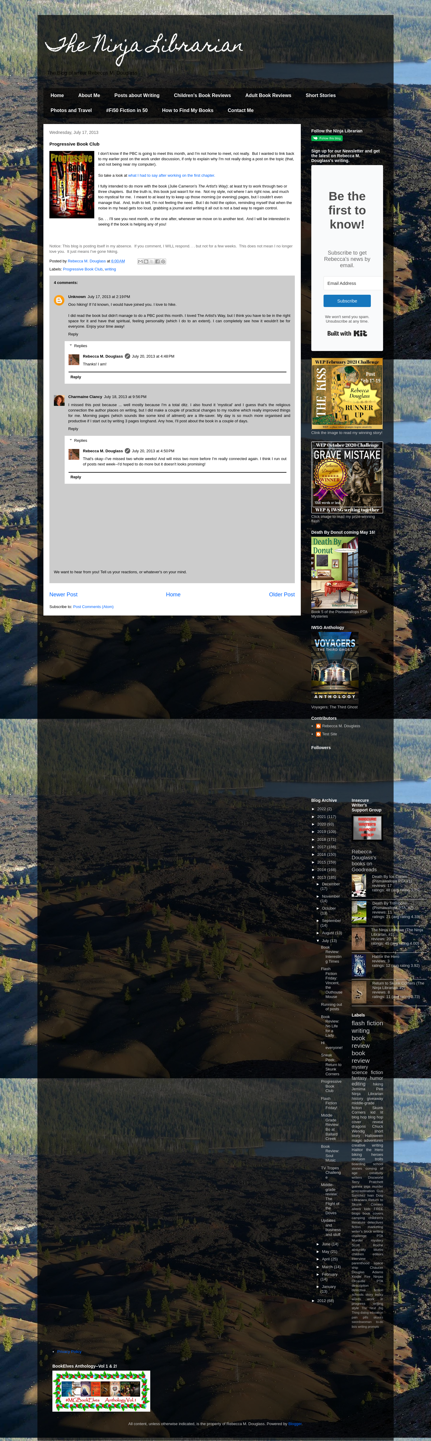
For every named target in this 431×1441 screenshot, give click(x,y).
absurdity (359, 1249)
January (329, 1286)
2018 (322, 839)
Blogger (295, 1424)
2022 (322, 809)
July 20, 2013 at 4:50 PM (153, 451)
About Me (89, 95)
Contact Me (241, 110)
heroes (377, 1154)
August (328, 933)
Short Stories (321, 95)
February (330, 1274)
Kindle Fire (361, 1276)
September (331, 920)
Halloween (374, 1135)
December (331, 884)
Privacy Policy (69, 1351)
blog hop (375, 1117)
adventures (373, 1140)
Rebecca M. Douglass (103, 356)
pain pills (360, 1317)
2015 (322, 862)
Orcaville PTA (367, 1281)
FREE (378, 1209)
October (329, 908)
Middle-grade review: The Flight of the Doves (330, 1199)
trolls (379, 1159)
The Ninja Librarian (145, 47)
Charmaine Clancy (85, 396)
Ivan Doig (375, 1195)
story (369, 1294)
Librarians (359, 1200)
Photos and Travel (71, 110)
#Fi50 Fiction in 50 (127, 110)
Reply (73, 334)
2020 (322, 824)
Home (57, 95)
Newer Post (63, 595)
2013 (322, 877)
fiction (356, 1227)
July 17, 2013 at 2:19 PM (109, 296)
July (326, 940)
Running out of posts (331, 1006)
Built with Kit (347, 333)
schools (358, 1294)
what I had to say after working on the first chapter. (171, 175)
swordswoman (361, 1322)
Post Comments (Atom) (93, 606)
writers (357, 1177)
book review (361, 1042)
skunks (378, 1317)
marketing (375, 1227)
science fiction (367, 1072)
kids (367, 1209)
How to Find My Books (188, 110)
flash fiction (367, 1023)
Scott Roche (367, 1245)
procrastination (363, 1191)
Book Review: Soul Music (330, 1153)
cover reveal (367, 1122)
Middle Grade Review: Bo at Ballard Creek (330, 1127)
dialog (364, 1312)
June (327, 1244)
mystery (360, 1067)
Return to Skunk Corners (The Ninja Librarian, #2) (398, 985)
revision (358, 1159)
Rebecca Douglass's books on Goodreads (364, 861)
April (326, 1259)
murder (377, 1186)
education (376, 1312)
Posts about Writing (137, 95)
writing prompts (368, 1326)
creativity (376, 1173)
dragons (359, 1126)
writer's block (362, 1231)
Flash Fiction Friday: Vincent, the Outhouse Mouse (331, 983)
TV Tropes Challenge (331, 1173)
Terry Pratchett (367, 1182)
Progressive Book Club (83, 269)
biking (357, 1154)
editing (358, 1083)
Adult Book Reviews (268, 95)
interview (358, 1258)
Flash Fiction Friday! (329, 1103)
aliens (356, 1209)
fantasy (359, 1078)
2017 (322, 847)
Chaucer (376, 1267)
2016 (322, 854)
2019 (322, 831)
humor (376, 1078)
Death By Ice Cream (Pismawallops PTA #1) (392, 878)
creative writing (367, 1145)
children (358, 1254)
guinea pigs (361, 1186)
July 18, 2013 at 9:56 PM (125, 396)
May (326, 1251)
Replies (80, 346)
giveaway (375, 1098)
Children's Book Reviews (202, 95)
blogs (356, 1213)
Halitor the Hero (385, 956)
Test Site (329, 734)
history (357, 1098)
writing (110, 269)
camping (358, 1218)
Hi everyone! (331, 1045)
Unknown (77, 296)
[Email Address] (356, 283)
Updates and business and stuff (331, 1227)
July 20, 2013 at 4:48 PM (153, 356)
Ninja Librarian (367, 1093)
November (331, 896)
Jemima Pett (367, 1089)
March (328, 1267)
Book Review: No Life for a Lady (330, 1026)
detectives (375, 1222)
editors (378, 1254)
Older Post (282, 595)
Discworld (375, 1177)
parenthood (360, 1263)
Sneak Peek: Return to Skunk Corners (331, 1064)
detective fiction (367, 1290)
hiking (378, 1084)
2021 (322, 816)
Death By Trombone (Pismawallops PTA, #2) (393, 905)
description (360, 1285)
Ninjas (378, 1276)
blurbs (378, 1249)
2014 (322, 869)
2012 (322, 1300)
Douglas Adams (367, 1272)
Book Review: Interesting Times (331, 954)
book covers (373, 1213)
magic (357, 1140)
